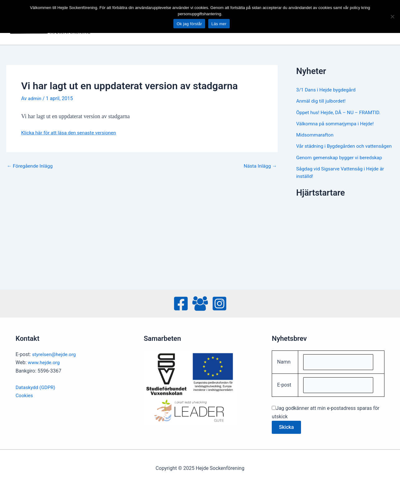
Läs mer (219, 23)
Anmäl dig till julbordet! (321, 101)
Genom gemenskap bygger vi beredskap (340, 164)
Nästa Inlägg (260, 165)
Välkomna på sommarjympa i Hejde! (336, 123)
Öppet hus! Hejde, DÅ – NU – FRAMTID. (339, 112)
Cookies (24, 394)
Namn (283, 361)
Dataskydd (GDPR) (36, 386)
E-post (284, 385)
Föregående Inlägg (30, 165)
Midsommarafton (315, 134)
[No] (392, 16)
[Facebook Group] (200, 302)
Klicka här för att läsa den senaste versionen (70, 133)
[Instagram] (219, 302)
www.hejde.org (44, 361)
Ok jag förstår (189, 23)
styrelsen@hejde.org (54, 353)
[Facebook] (181, 302)
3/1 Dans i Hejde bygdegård (327, 90)
